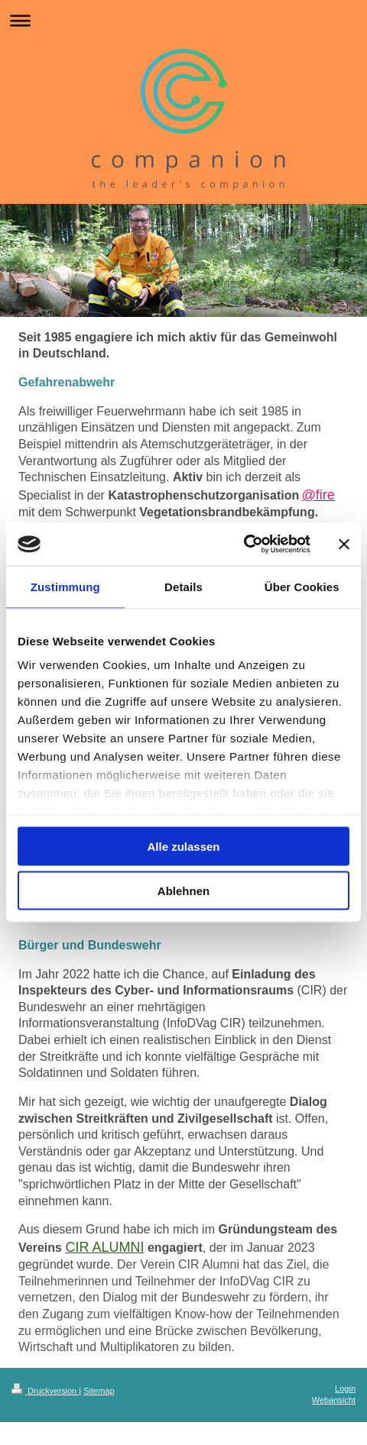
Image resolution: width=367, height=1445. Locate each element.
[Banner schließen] (344, 543)
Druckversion (45, 1390)
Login (345, 1388)
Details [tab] (183, 586)
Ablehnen (183, 890)
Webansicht (334, 1400)
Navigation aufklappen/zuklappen (183, 20)
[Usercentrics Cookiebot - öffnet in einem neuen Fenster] (243, 544)
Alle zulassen (183, 845)
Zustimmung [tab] (65, 586)
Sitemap (98, 1390)
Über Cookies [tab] (302, 586)
